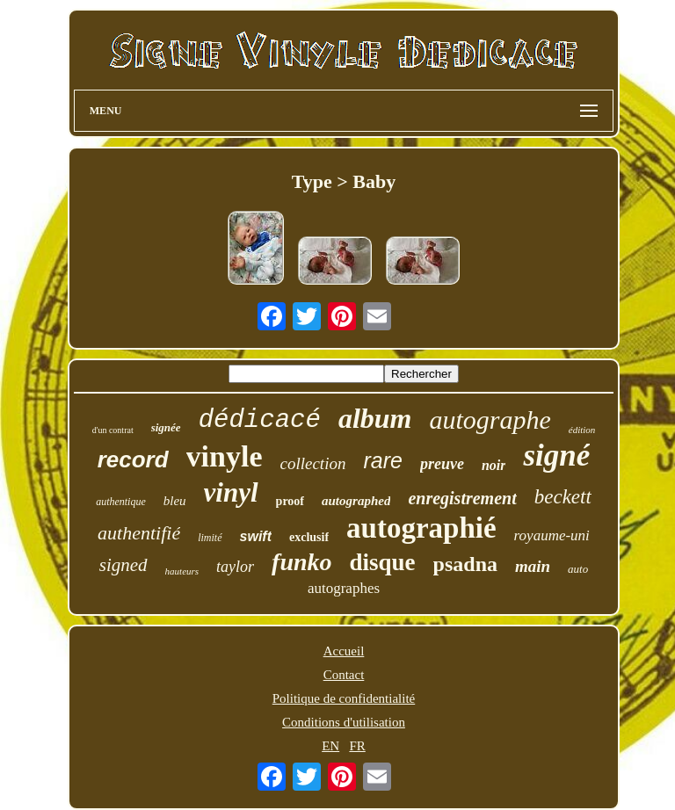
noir (494, 465)
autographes (344, 588)
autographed (356, 501)
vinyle (224, 456)
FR (357, 746)
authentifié (139, 533)
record (133, 459)
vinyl (231, 492)
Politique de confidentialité (343, 698)
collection (313, 463)
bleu (174, 501)
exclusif (309, 537)
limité (209, 538)
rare (382, 460)
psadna (465, 564)
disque (383, 562)
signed (123, 564)
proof (290, 501)
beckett (563, 497)
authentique (121, 501)
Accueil (344, 651)
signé (556, 455)
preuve (442, 464)
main (532, 566)
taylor (235, 566)
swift (256, 536)
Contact (344, 675)
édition (582, 429)
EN (330, 746)
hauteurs (182, 571)
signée (166, 427)
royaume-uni (552, 535)
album (375, 418)
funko (301, 561)
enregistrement (462, 498)
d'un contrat (113, 430)
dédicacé (260, 420)
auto (578, 568)
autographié (421, 528)
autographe (489, 419)
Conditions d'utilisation (343, 722)
